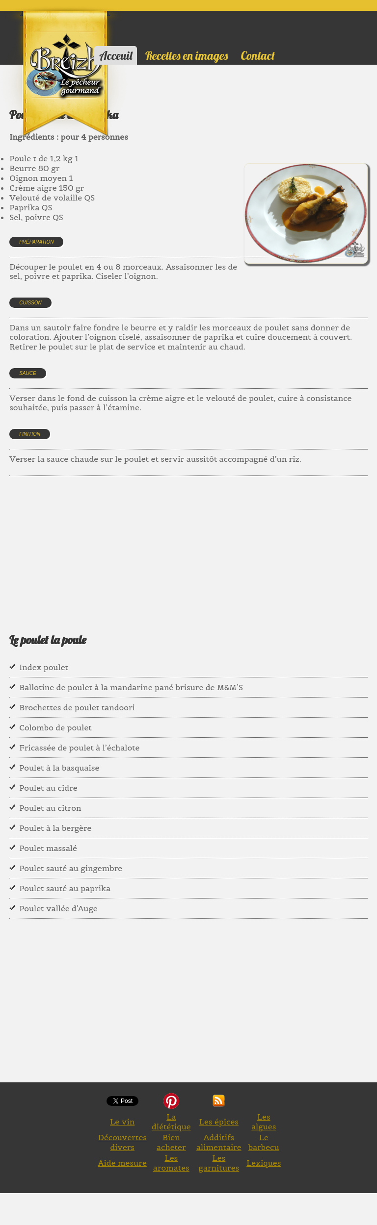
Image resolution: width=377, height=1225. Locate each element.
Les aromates (171, 1163)
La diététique (171, 1121)
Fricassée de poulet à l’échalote (79, 747)
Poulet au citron (50, 808)
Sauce (27, 373)
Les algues (263, 1121)
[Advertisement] (188, 542)
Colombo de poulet (55, 727)
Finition (29, 434)
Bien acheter (171, 1142)
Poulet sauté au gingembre (70, 868)
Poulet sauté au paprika (64, 888)
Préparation (36, 242)
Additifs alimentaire (219, 1142)
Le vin (122, 1121)
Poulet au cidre (48, 788)
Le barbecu (263, 1142)
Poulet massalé (48, 848)
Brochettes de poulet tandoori (77, 707)
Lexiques (263, 1163)
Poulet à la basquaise (59, 768)
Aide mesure (122, 1163)
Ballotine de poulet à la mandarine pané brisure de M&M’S (131, 687)
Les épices (219, 1121)
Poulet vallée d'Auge (58, 908)
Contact (258, 55)
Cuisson (30, 302)
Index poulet (43, 667)
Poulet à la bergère (55, 828)
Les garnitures (219, 1163)
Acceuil (115, 55)
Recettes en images (186, 55)
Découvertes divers (122, 1142)
